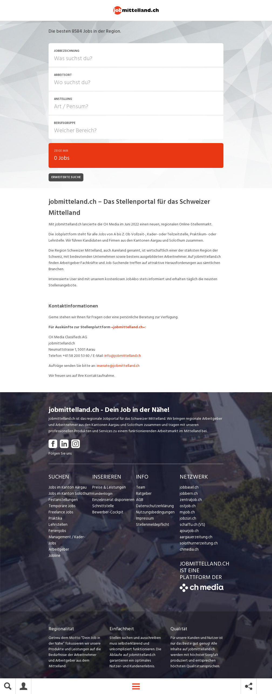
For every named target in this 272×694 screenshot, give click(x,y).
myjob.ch (187, 513)
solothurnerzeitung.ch (197, 544)
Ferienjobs (57, 532)
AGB (139, 500)
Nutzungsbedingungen (154, 513)
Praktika (55, 519)
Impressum (144, 519)
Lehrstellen (57, 525)
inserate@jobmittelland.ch (118, 366)
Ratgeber (143, 494)
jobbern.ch (188, 494)
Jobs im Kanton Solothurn (69, 494)
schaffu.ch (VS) (191, 525)
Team (140, 488)
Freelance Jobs (61, 513)
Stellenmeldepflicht (152, 525)
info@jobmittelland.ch (122, 356)
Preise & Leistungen (108, 488)
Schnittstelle (102, 507)
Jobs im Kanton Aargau (67, 488)
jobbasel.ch (189, 488)
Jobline (54, 550)
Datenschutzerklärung (153, 507)
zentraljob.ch (190, 500)
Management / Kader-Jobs (70, 538)
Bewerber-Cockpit (107, 513)
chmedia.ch (189, 550)
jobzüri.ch (187, 519)
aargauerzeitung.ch (195, 538)
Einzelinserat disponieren (112, 500)
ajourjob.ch (189, 532)
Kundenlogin (102, 494)
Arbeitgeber (59, 544)
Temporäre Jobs (61, 507)
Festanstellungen (62, 500)
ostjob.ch (187, 507)
